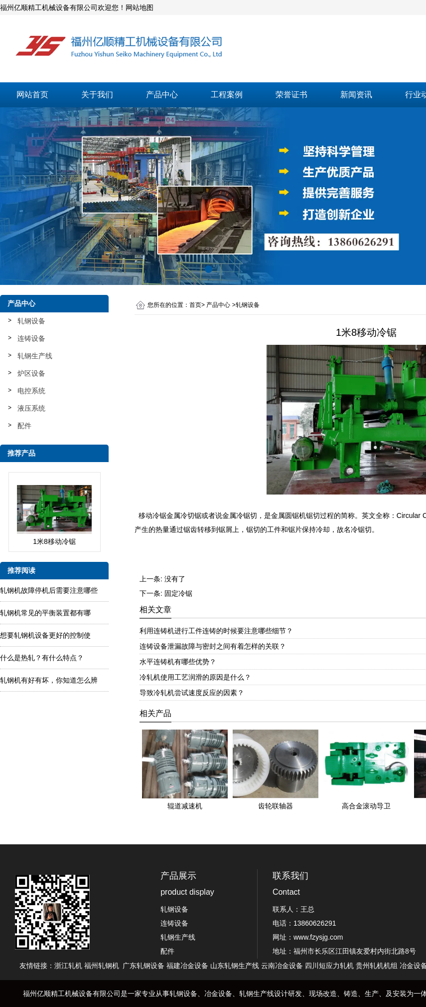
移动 (152, 515)
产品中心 (162, 94)
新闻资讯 (356, 94)
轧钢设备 (31, 321)
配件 (24, 426)
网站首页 (32, 94)
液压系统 (31, 408)
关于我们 (97, 94)
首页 (195, 304)
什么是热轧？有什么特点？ (42, 658)
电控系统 (31, 391)
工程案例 (227, 94)
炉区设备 (31, 373)
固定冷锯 (178, 593)
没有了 (174, 579)
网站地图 (139, 7)
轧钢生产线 (34, 356)
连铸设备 (31, 338)
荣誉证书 (291, 94)
